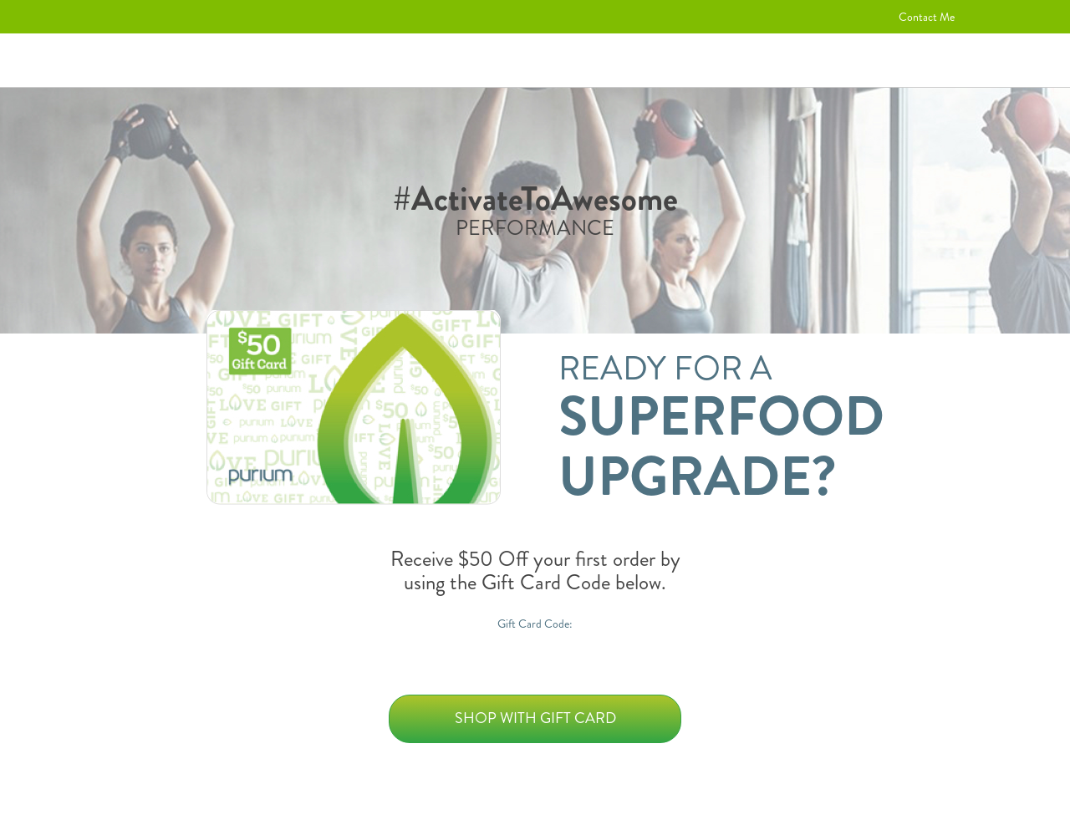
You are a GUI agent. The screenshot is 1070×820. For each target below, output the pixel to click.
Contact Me (927, 16)
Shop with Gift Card (535, 718)
